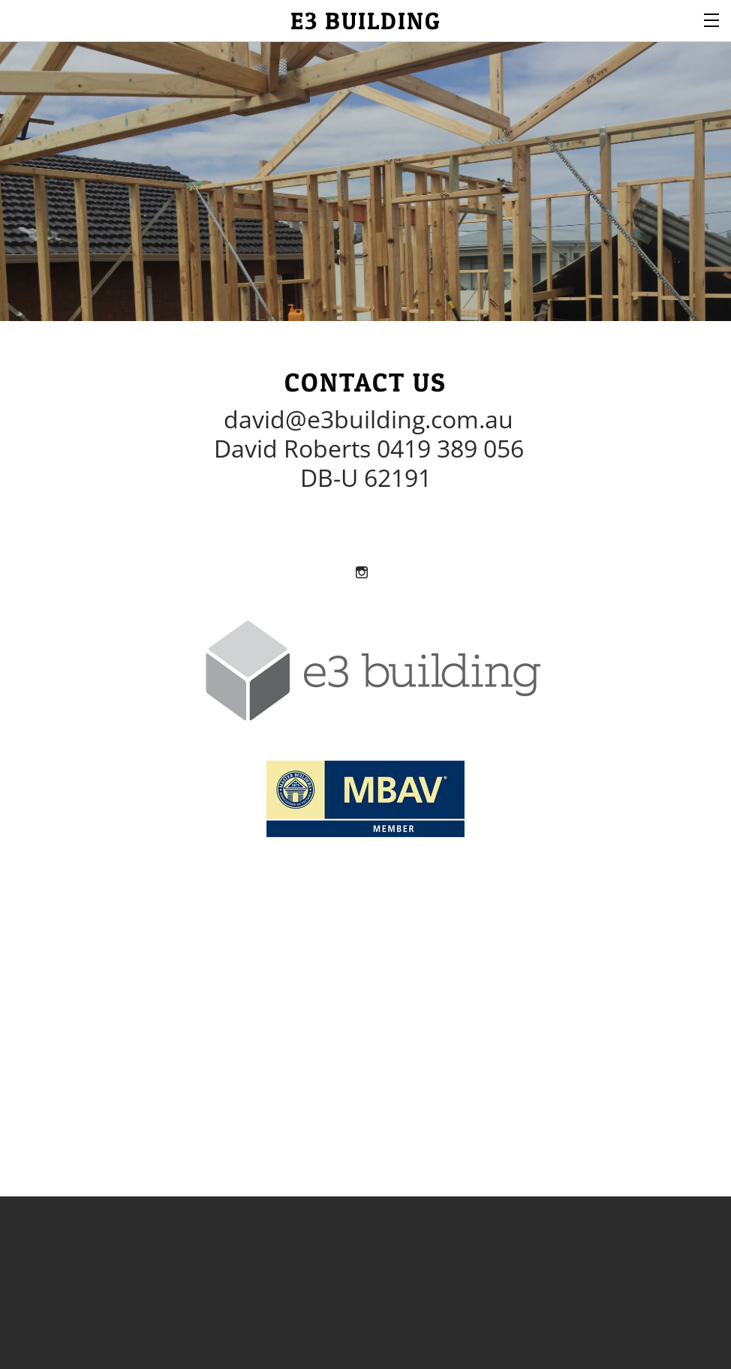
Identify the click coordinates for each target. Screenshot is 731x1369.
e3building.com (393, 419)
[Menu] (712, 19)
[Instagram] (362, 572)
